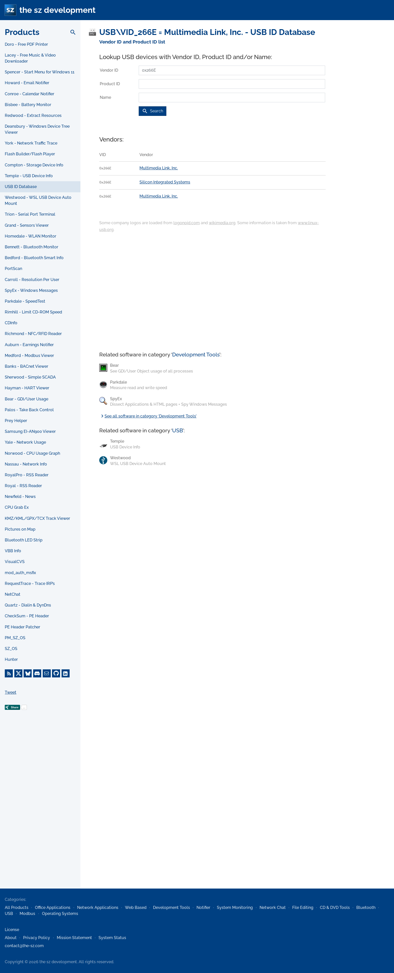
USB (177, 430)
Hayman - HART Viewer (27, 388)
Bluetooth (365, 907)
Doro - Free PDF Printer (26, 44)
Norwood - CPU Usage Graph (32, 453)
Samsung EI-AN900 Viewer (30, 431)
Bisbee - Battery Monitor (28, 104)
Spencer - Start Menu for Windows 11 (39, 72)
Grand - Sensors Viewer (27, 225)
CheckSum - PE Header (27, 616)
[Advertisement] (40, 807)
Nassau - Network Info (26, 464)
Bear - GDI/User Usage (26, 399)
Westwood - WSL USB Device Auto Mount (38, 200)
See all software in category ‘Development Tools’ (147, 416)
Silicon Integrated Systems (164, 182)
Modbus (27, 913)
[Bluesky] (28, 673)
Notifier (203, 907)
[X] (18, 673)
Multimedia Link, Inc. (158, 168)
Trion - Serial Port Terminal (30, 214)
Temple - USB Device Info (29, 175)
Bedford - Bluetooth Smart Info (34, 257)
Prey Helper (16, 420)
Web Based (135, 907)
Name (105, 97)
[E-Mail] (47, 673)
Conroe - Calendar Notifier (29, 93)
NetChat (12, 594)
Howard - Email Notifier (27, 82)
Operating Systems (60, 913)
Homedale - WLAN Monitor (30, 236)
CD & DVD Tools (335, 907)
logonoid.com (186, 222)
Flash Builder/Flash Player (30, 154)
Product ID (110, 83)
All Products (16, 907)
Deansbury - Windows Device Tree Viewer (37, 129)
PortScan (13, 268)
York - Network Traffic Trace (31, 143)
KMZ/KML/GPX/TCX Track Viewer (37, 518)
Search (152, 111)
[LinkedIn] (66, 673)
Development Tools (195, 354)
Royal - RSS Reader (23, 485)
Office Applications (52, 907)
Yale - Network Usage (25, 442)
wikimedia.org (222, 222)
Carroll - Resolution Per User (32, 279)
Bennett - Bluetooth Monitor (31, 247)
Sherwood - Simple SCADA (30, 377)
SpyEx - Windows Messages (31, 290)
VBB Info (13, 550)
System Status (112, 937)
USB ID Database (21, 186)
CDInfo (11, 322)
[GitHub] (56, 673)
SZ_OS (11, 648)
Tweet (10, 692)
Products (22, 32)
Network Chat (273, 907)
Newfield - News (20, 496)
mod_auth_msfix (20, 572)
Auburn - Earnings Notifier (29, 344)
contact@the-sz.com (24, 945)
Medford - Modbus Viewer (29, 355)
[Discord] (37, 673)
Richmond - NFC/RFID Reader (33, 333)
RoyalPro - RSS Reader (26, 475)
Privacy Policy (36, 937)
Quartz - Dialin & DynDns (28, 605)
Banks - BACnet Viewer (26, 366)
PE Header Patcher (22, 627)
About (11, 937)
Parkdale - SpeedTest (25, 301)
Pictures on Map (20, 529)
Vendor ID (109, 70)
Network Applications (97, 907)
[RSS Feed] (9, 673)
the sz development (57, 10)
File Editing (302, 907)
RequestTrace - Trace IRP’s (30, 583)
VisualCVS (15, 561)
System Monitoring (235, 907)
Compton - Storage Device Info (34, 165)
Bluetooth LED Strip (23, 540)
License (12, 929)
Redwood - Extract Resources (33, 115)
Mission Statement (74, 937)
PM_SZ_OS (15, 637)
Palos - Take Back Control (29, 409)
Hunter (11, 659)
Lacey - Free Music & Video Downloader (30, 58)
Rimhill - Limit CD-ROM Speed (33, 312)
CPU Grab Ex (17, 507)
